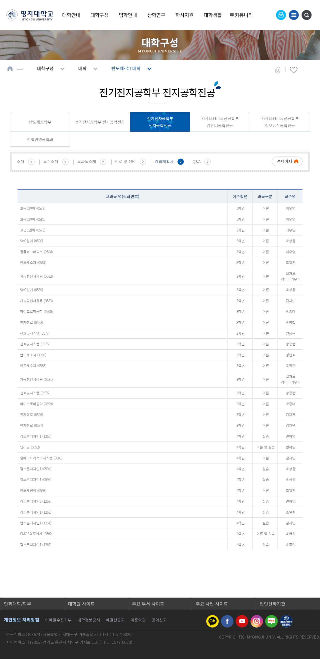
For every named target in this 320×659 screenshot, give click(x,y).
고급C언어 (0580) (32, 219)
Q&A (196, 161)
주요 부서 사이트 (148, 603)
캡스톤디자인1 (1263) (35, 544)
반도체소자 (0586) (33, 365)
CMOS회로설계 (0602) (36, 533)
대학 (82, 68)
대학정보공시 (89, 620)
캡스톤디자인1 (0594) (35, 468)
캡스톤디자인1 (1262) (35, 512)
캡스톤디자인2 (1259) (35, 501)
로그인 (281, 15)
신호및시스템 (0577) (35, 333)
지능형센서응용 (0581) (36, 379)
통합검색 (307, 15)
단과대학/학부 (17, 603)
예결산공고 (115, 620)
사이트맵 (294, 15)
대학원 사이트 (81, 603)
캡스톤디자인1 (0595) (35, 479)
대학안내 (71, 14)
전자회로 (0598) (31, 322)
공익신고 (159, 620)
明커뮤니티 (241, 14)
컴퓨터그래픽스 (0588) (36, 251)
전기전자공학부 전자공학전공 (160, 122)
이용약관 (138, 620)
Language (268, 14)
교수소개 (50, 161)
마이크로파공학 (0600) (36, 311)
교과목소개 (86, 161)
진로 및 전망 (125, 161)
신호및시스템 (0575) (35, 343)
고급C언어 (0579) (32, 208)
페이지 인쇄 (310, 70)
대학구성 (99, 14)
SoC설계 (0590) (31, 240)
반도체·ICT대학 (126, 68)
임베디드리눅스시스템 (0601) (41, 457)
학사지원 (185, 14)
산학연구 (156, 14)
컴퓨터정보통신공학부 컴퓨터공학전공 (220, 122)
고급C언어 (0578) (32, 229)
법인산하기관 (272, 603)
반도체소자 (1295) (33, 354)
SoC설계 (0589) (31, 289)
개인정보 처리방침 (21, 619)
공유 (277, 70)
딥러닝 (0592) (30, 446)
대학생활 (213, 14)
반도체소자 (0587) (33, 262)
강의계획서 (164, 161)
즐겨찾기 (294, 70)
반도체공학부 (40, 122)
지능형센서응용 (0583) (36, 300)
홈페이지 (284, 161)
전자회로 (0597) (31, 425)
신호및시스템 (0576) (35, 392)
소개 (20, 161)
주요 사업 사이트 (212, 603)
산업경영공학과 (40, 139)
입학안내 (128, 14)
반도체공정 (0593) (33, 490)
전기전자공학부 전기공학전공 (100, 122)
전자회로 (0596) (31, 414)
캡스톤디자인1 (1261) (35, 522)
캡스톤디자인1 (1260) (35, 436)
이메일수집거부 (58, 620)
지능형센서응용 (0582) (36, 276)
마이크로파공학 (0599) (36, 403)
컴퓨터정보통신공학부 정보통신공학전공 (280, 122)
